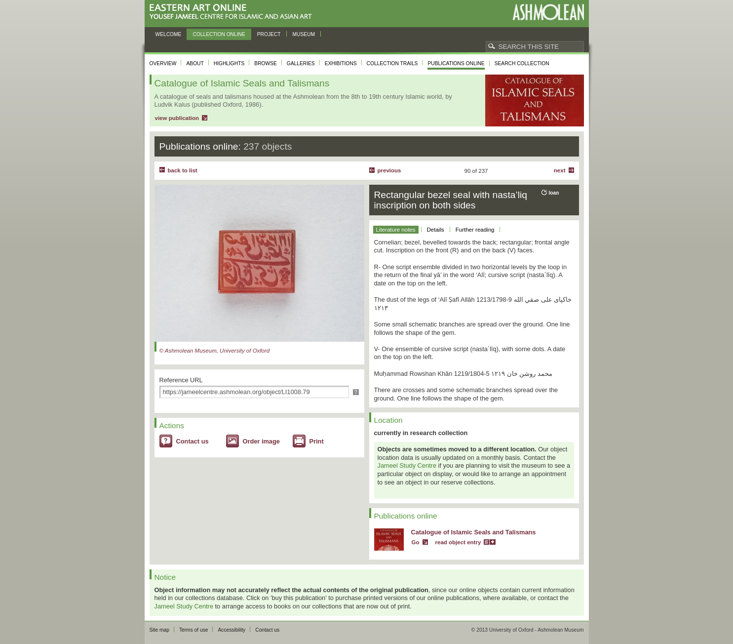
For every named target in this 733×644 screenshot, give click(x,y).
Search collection (522, 63)
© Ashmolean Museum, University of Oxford (214, 351)
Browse (265, 63)
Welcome (168, 34)
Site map (159, 630)
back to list (182, 170)
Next (560, 170)
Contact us (192, 441)
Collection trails (392, 63)
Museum (304, 34)
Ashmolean (548, 12)
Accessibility (231, 630)
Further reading (475, 230)
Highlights (229, 63)
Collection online (219, 34)
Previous (389, 170)
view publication (177, 118)
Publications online (455, 63)
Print (316, 441)
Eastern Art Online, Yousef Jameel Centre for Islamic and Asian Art (233, 12)
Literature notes (396, 230)
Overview (163, 63)
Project (269, 34)
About (194, 63)
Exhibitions (341, 63)
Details (435, 230)
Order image (261, 441)
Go (416, 542)
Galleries (301, 63)
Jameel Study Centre (407, 465)
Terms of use (193, 630)
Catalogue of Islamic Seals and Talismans (473, 532)
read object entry (458, 542)
